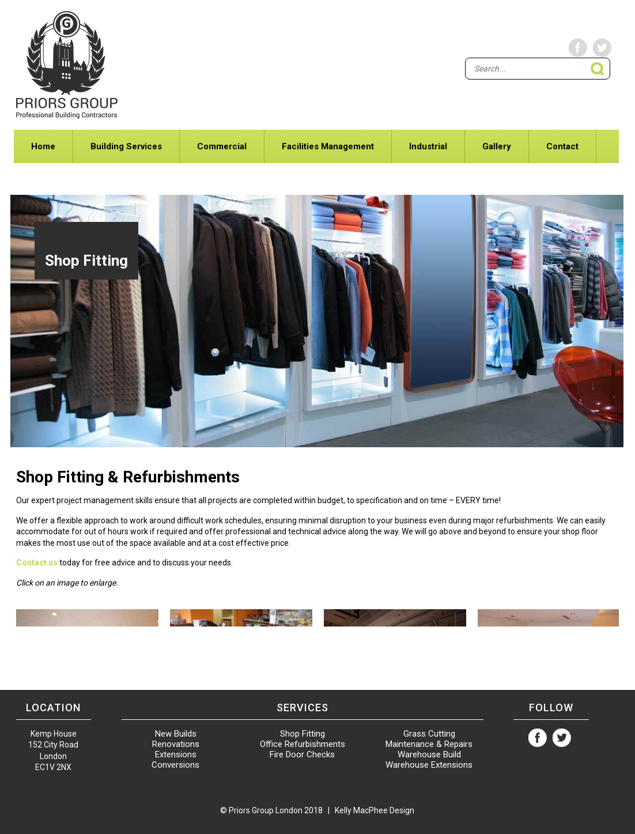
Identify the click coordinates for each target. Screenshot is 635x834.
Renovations (175, 744)
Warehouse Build (429, 754)
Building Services (126, 146)
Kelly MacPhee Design (374, 810)
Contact (562, 146)
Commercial (222, 146)
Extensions (175, 754)
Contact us (37, 562)
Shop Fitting (302, 734)
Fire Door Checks (302, 754)
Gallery (496, 146)
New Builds (175, 734)
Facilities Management (328, 146)
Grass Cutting (429, 734)
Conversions (175, 765)
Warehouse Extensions (429, 765)
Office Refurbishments (302, 744)
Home (43, 146)
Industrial (428, 146)
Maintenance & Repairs (429, 744)
